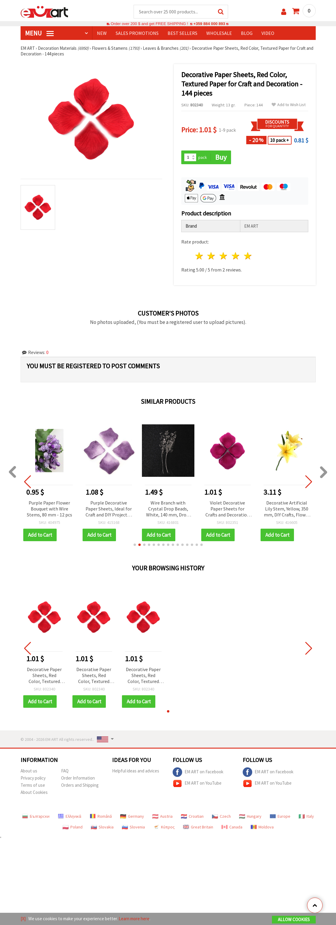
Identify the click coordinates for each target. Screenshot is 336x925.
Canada (232, 827)
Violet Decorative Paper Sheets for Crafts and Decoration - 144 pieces (287, 509)
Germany (132, 816)
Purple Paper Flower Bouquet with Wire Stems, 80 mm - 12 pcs (108, 509)
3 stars (224, 256)
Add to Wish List (289, 105)
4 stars (236, 256)
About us (29, 771)
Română (101, 816)
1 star (199, 256)
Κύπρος (164, 827)
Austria (162, 816)
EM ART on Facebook (198, 772)
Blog (247, 33)
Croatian (192, 816)
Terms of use (33, 785)
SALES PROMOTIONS (137, 33)
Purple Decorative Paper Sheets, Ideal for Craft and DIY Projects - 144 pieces (168, 509)
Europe (280, 816)
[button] (135, 545)
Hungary (250, 816)
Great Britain (198, 827)
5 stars (248, 256)
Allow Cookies (294, 919)
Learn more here (134, 918)
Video (267, 33)
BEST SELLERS (182, 33)
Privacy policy (33, 778)
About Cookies (34, 792)
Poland (73, 827)
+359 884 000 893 (209, 23)
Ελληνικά (69, 816)
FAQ (65, 771)
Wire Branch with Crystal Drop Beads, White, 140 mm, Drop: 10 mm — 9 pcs (227, 509)
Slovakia (102, 827)
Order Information (78, 778)
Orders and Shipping (80, 785)
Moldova (262, 827)
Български (35, 816)
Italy (306, 816)
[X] (23, 918)
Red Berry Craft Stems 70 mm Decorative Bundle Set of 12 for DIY (49, 509)
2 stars (211, 256)
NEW (102, 33)
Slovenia (133, 827)
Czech (221, 816)
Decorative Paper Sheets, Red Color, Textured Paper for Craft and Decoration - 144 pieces (44, 675)
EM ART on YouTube (197, 783)
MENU (39, 33)
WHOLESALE (219, 33)
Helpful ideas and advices (135, 771)
